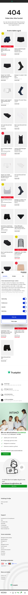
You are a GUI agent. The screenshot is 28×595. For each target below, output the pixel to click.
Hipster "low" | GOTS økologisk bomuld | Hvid (6, 175)
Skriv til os (14, 486)
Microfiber (3, 553)
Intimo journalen (4, 501)
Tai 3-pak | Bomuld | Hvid (20, 174)
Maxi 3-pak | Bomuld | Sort (7, 252)
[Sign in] (13, 593)
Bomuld (2, 548)
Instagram (3, 578)
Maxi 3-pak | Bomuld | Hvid (20, 125)
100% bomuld (4, 546)
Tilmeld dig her (6, 453)
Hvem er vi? (3, 575)
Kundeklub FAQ (4, 521)
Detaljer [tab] (14, 276)
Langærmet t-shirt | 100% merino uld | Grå (20, 253)
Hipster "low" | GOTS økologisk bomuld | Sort (6, 75)
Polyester (3, 551)
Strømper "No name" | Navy (20, 100)
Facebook (3, 577)
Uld (1, 542)
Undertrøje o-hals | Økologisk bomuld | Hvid (6, 331)
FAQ (2, 520)
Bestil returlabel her (5, 528)
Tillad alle (14, 317)
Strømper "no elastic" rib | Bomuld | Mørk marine (20, 200)
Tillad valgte (14, 321)
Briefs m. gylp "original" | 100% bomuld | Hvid (6, 100)
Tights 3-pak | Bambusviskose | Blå (5, 49)
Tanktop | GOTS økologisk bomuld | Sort (20, 149)
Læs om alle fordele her (16, 450)
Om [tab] (23, 276)
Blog (2, 503)
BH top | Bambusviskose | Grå (6, 200)
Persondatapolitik (4, 527)
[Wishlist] (15, 593)
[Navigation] (25, 592)
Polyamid (3, 554)
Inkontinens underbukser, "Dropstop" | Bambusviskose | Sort (7, 227)
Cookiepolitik (3, 525)
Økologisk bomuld (5, 544)
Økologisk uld (4, 541)
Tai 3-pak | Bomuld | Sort (6, 125)
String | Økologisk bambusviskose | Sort (19, 226)
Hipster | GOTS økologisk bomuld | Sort (20, 49)
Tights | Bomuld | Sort (5, 357)
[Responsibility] (18, 593)
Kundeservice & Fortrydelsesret (7, 518)
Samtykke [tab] (5, 276)
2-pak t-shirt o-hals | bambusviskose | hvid (19, 331)
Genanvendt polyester (5, 549)
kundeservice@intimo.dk (12, 483)
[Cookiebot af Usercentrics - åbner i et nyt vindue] (20, 272)
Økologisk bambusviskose (6, 537)
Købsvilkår (3, 523)
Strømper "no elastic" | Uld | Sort (21, 75)
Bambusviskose (4, 539)
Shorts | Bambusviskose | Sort (6, 149)
